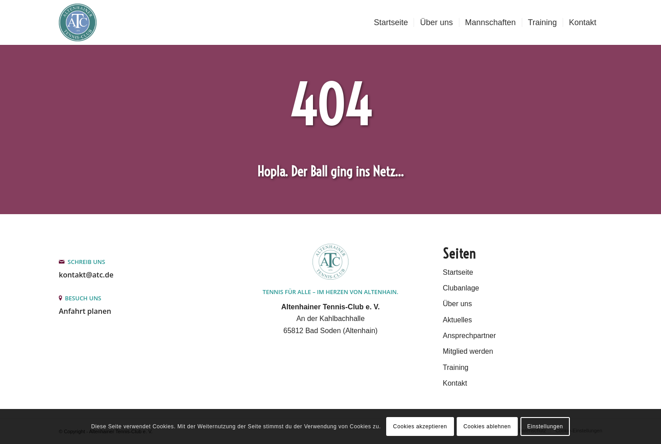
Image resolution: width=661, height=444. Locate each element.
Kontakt (455, 383)
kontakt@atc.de (86, 275)
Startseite (458, 272)
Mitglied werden (468, 351)
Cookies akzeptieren (420, 426)
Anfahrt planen (85, 311)
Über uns (457, 304)
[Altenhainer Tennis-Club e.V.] (78, 22)
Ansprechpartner (469, 335)
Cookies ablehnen (487, 426)
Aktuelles (457, 320)
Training (455, 367)
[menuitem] (391, 22)
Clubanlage (461, 288)
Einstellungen (545, 426)
